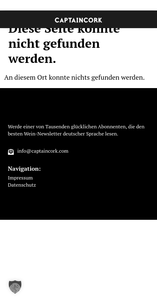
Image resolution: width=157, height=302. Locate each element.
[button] (15, 287)
